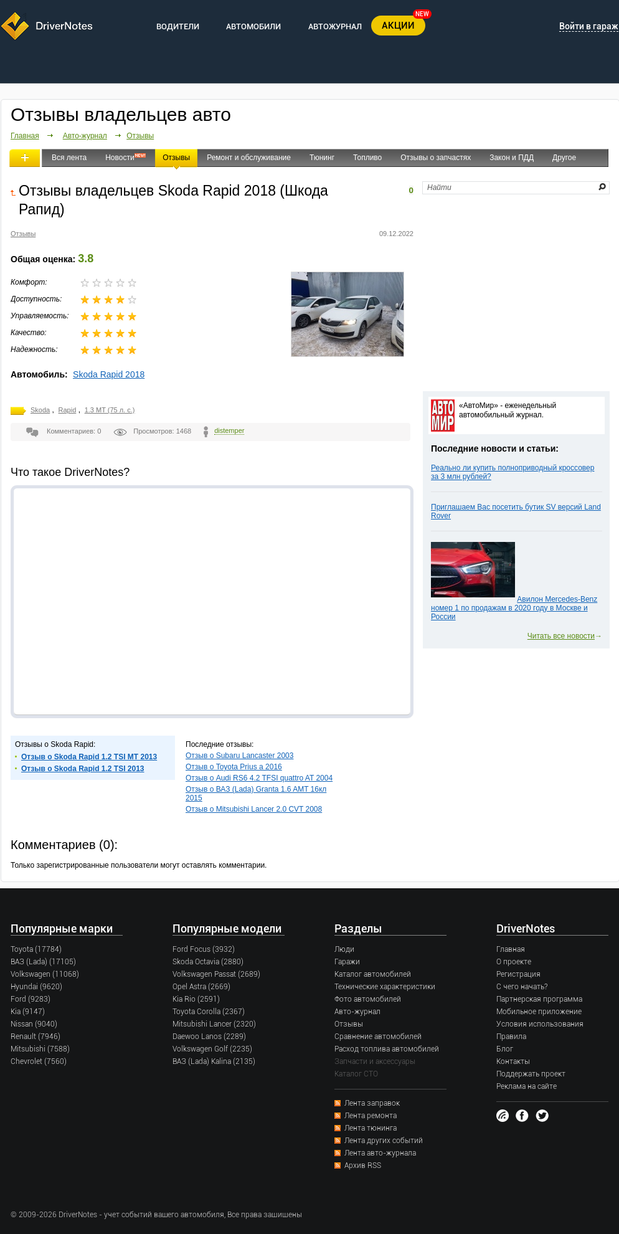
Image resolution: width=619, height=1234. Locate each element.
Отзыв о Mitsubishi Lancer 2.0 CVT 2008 (254, 809)
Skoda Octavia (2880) (207, 961)
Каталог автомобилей (372, 974)
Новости (119, 157)
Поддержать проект (530, 1074)
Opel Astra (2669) (201, 986)
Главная (25, 135)
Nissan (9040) (34, 1024)
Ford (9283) (30, 999)
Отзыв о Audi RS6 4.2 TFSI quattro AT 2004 (259, 778)
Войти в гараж (588, 26)
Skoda (40, 410)
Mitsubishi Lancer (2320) (214, 1024)
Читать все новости (561, 636)
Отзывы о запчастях (435, 157)
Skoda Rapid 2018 (108, 374)
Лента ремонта (370, 1115)
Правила (511, 1036)
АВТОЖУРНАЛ (335, 26)
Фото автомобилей (367, 999)
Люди (344, 949)
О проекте (513, 961)
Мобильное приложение (539, 1011)
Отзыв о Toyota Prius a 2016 (234, 766)
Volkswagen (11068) (45, 974)
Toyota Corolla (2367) (208, 1011)
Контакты (513, 1061)
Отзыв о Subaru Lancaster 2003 (239, 755)
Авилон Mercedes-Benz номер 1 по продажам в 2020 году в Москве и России (514, 608)
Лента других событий (383, 1140)
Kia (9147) (28, 1011)
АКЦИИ (398, 25)
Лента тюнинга (370, 1128)
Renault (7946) (35, 1036)
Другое (564, 157)
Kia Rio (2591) (196, 999)
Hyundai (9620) (36, 986)
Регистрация (518, 974)
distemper (229, 430)
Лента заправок (372, 1103)
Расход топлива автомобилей (386, 1049)
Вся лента (69, 157)
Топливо (367, 157)
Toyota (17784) (36, 949)
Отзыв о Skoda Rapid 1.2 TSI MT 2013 (89, 756)
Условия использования (540, 1024)
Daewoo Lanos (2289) (209, 1036)
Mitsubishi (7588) (40, 1049)
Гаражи (347, 961)
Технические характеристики (384, 986)
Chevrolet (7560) (39, 1061)
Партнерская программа (539, 999)
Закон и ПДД (511, 157)
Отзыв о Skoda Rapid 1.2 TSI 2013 (82, 768)
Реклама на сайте (526, 1086)
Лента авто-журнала (380, 1153)
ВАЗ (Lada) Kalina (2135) (213, 1061)
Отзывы (140, 135)
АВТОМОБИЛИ (253, 26)
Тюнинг (322, 157)
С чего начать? (521, 986)
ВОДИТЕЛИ (177, 26)
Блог (504, 1049)
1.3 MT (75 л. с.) (110, 410)
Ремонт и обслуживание (249, 157)
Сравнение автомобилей (378, 1036)
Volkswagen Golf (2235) (212, 1049)
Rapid (68, 410)
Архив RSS (362, 1165)
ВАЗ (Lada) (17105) (43, 961)
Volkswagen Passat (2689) (216, 974)
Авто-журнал (85, 135)
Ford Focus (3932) (203, 949)
